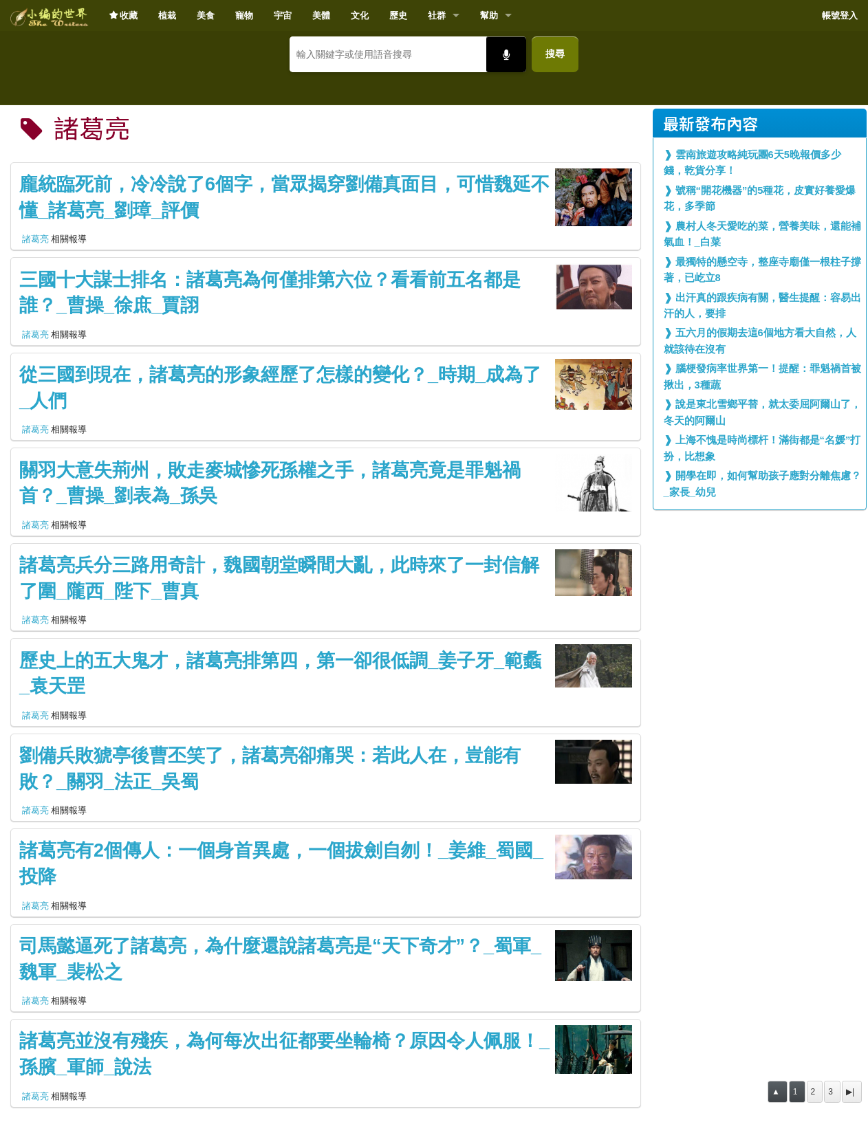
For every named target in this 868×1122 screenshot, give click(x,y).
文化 (360, 15)
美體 (321, 15)
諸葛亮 (35, 239)
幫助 (489, 15)
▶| (850, 1092)
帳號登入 (840, 15)
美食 (206, 15)
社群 (437, 15)
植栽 (167, 15)
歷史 (398, 15)
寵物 (244, 15)
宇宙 (283, 15)
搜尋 (555, 53)
